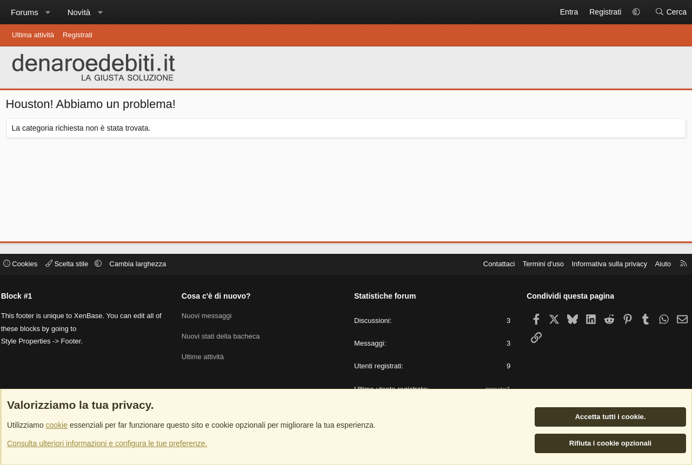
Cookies (27, 266)
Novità (79, 12)
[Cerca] (670, 12)
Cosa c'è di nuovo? (220, 297)
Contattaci (492, 266)
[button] (47, 12)
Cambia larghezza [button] (145, 266)
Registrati (77, 35)
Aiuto (656, 266)
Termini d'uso (536, 266)
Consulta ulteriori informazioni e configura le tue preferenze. (107, 443)
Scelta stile (74, 266)
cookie (57, 425)
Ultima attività (33, 35)
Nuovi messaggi (210, 316)
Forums (24, 12)
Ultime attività (206, 355)
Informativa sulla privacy (602, 266)
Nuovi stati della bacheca (224, 336)
